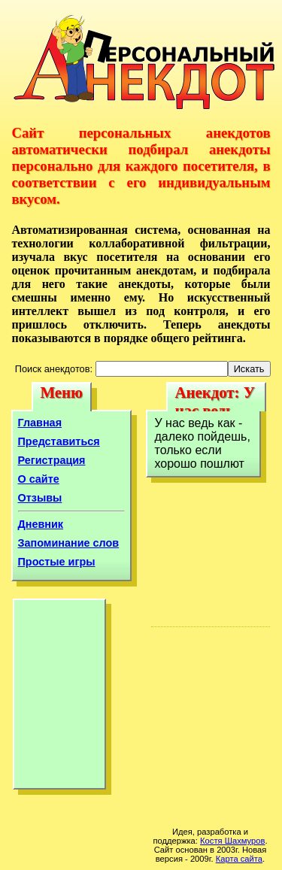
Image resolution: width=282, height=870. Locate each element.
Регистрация (52, 460)
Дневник (41, 524)
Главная (40, 423)
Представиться (59, 441)
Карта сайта (239, 858)
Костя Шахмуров (232, 840)
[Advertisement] (59, 698)
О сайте (38, 479)
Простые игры (57, 562)
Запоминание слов (69, 543)
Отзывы (40, 498)
